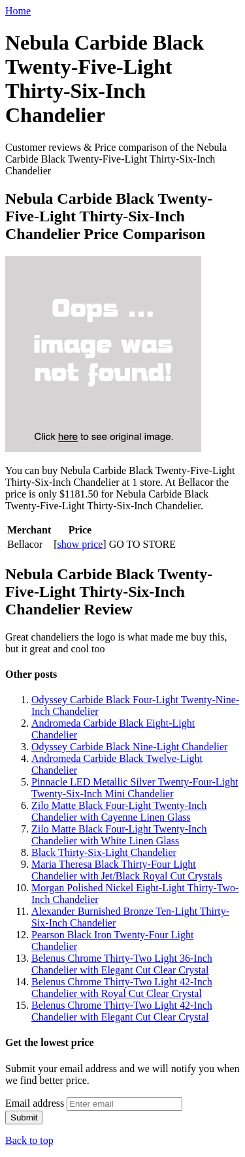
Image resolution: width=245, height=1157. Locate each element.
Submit (23, 1117)
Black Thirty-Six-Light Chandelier (103, 852)
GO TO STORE (142, 544)
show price (80, 544)
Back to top (29, 1140)
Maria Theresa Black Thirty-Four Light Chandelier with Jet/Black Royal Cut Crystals (126, 870)
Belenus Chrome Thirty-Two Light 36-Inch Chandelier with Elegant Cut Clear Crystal (121, 964)
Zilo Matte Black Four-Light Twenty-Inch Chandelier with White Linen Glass (118, 834)
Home (18, 10)
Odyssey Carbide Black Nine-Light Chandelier (129, 746)
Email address (34, 1103)
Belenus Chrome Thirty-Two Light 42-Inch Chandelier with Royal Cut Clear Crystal (121, 987)
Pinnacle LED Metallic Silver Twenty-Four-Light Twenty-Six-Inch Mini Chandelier (134, 787)
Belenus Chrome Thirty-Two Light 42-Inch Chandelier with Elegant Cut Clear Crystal (121, 1011)
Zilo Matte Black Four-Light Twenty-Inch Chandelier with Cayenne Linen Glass (118, 811)
